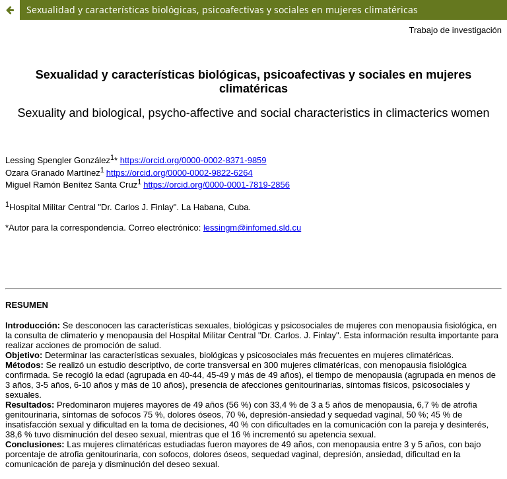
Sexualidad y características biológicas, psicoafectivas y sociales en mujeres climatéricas (222, 9)
